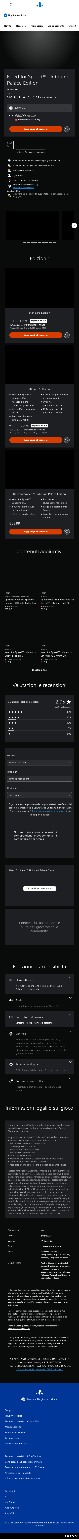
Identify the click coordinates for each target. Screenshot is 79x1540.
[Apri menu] (3, 5)
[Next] (74, 225)
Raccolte (21, 25)
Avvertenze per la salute (19, 1328)
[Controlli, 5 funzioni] (39, 1043)
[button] (23, 187)
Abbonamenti (56, 25)
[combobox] (39, 762)
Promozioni (37, 25)
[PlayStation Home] (39, 4)
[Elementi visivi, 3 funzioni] (39, 984)
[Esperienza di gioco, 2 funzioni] (39, 1066)
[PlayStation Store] (15, 15)
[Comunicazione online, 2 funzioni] (39, 1085)
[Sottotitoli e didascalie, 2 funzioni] (39, 1019)
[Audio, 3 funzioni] (39, 1002)
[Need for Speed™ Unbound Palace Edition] (32, 225)
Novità (7, 25)
